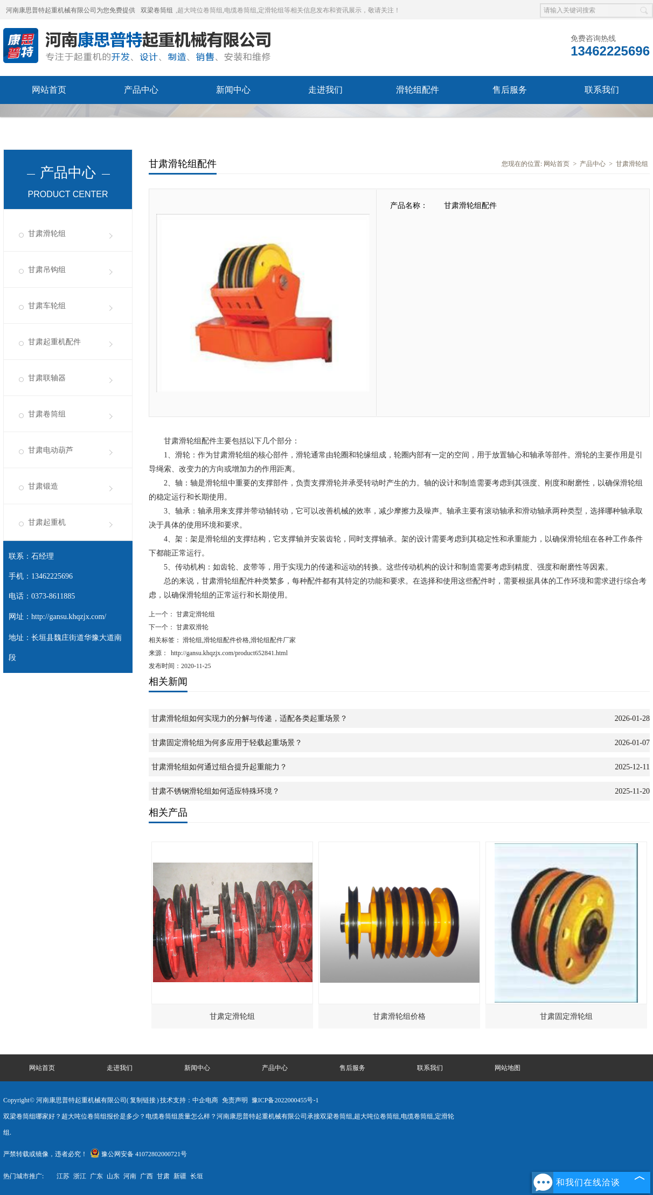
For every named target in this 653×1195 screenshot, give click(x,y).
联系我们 (602, 89)
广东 (96, 1176)
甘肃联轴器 (47, 378)
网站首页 (49, 89)
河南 (129, 1176)
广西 (146, 1176)
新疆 (179, 1176)
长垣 (196, 1176)
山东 (113, 1176)
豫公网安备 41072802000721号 (138, 1154)
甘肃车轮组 (47, 306)
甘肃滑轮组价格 (399, 1016)
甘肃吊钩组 (47, 270)
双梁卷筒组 (157, 10)
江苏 (63, 1176)
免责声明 (235, 1100)
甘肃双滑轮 (192, 627)
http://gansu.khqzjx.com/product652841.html (229, 653)
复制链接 (143, 1100)
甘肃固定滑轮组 (566, 1016)
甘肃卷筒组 (47, 414)
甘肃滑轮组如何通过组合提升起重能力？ (219, 767)
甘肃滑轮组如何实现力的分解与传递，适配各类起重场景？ (249, 718)
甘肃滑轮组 (47, 234)
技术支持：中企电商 (189, 1100)
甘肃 (163, 1176)
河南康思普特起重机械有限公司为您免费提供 (70, 10)
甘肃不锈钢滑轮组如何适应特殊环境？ (215, 791)
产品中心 (141, 89)
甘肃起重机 (47, 522)
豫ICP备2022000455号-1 (285, 1100)
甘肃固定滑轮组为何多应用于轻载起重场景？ (226, 743)
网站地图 (507, 1068)
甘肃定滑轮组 (195, 614)
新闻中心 (233, 89)
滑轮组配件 (417, 89)
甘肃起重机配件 (54, 342)
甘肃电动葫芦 (50, 450)
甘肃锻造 (43, 486)
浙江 (79, 1176)
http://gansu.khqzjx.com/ (68, 617)
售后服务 (509, 89)
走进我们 (325, 89)
